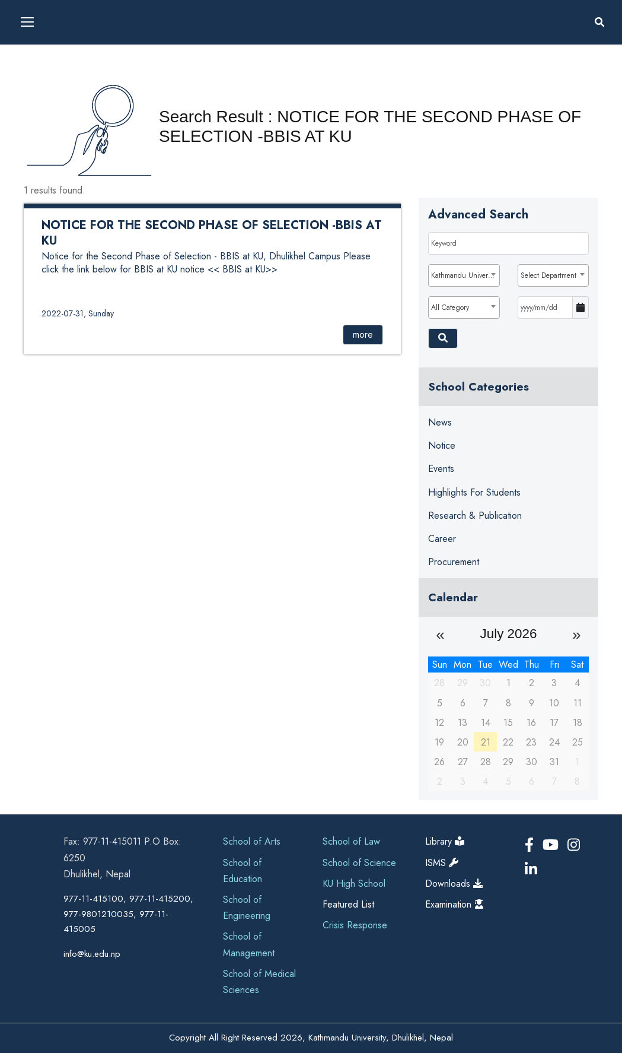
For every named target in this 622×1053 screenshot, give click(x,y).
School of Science (359, 863)
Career (442, 538)
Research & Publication (475, 515)
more (363, 334)
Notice (441, 445)
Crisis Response (355, 925)
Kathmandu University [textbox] (464, 275)
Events (441, 468)
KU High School (354, 883)
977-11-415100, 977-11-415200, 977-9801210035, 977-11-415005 (128, 913)
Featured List (348, 904)
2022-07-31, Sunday (78, 313)
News (440, 422)
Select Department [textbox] (548, 275)
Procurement (453, 562)
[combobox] (464, 275)
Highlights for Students (474, 492)
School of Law (351, 841)
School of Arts (251, 841)
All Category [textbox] (450, 307)
